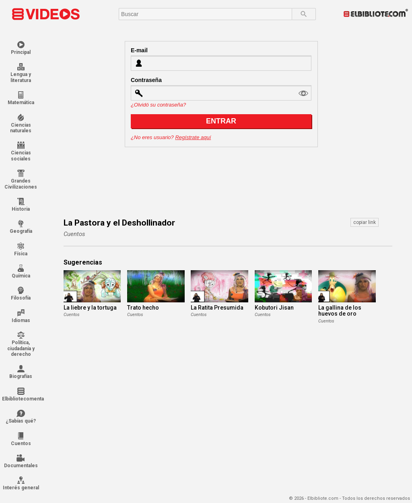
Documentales (21, 461)
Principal (21, 48)
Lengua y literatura (20, 73)
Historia (21, 205)
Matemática (21, 98)
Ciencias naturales (20, 123)
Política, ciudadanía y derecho (21, 344)
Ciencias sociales (21, 151)
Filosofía (21, 294)
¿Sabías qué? (21, 417)
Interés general (21, 483)
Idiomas (21, 316)
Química (21, 272)
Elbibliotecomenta (20, 395)
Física (20, 249)
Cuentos (21, 439)
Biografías (20, 372)
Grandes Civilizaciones (20, 179)
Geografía (21, 227)
